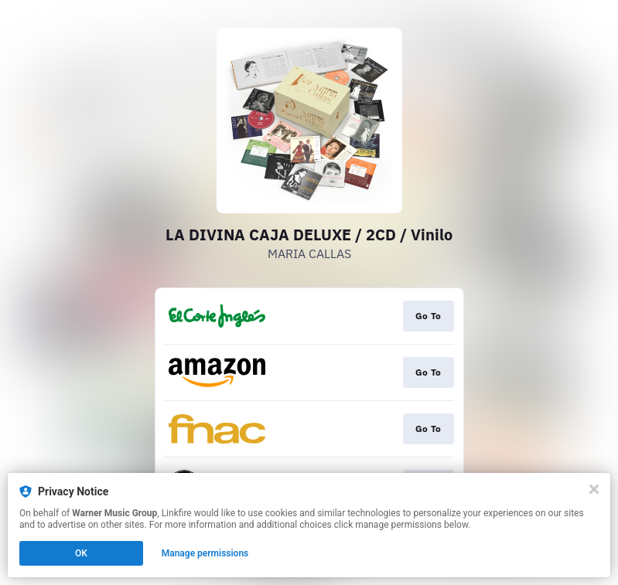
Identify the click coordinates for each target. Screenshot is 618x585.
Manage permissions (205, 553)
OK (81, 553)
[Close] (594, 489)
